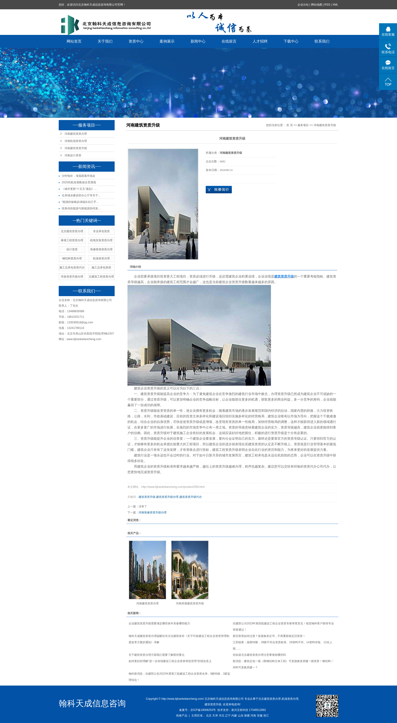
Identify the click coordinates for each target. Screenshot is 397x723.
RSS (327, 4)
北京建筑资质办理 (72, 231)
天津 (215, 715)
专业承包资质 (101, 231)
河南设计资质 (73, 155)
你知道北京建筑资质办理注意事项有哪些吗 (259, 654)
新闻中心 (198, 41)
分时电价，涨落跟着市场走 (78, 175)
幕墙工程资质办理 (72, 240)
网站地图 (316, 4)
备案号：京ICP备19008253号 (197, 710)
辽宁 (228, 715)
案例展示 (167, 41)
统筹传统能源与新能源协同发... (81, 208)
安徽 (260, 715)
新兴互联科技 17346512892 (248, 710)
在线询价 (219, 189)
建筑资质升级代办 (190, 497)
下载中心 (291, 41)
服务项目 (303, 125)
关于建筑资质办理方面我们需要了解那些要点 (157, 654)
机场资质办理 (101, 258)
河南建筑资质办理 (76, 133)
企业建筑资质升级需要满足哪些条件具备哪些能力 (159, 623)
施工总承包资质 (101, 267)
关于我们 (105, 41)
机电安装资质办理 (101, 240)
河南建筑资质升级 (76, 148)
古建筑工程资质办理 (101, 276)
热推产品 (181, 715)
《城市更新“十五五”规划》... (79, 189)
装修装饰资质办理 (101, 249)
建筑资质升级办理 (167, 497)
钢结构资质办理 (72, 258)
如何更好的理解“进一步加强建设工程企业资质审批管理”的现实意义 (170, 661)
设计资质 (72, 249)
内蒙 (234, 715)
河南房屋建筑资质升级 (190, 603)
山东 (240, 715)
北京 (209, 715)
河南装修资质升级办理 (153, 512)
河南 (253, 715)
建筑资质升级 (147, 497)
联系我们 (322, 41)
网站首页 (74, 41)
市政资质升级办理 (72, 276)
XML (335, 4)
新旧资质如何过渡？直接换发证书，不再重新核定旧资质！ (269, 636)
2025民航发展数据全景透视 (79, 182)
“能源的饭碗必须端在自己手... (80, 202)
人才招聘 (260, 41)
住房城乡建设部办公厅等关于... (81, 195)
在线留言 (229, 41)
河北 (221, 715)
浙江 (266, 715)
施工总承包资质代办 (72, 267)
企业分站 (303, 4)
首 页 (289, 125)
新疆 (247, 715)
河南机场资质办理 (76, 141)
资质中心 (136, 41)
